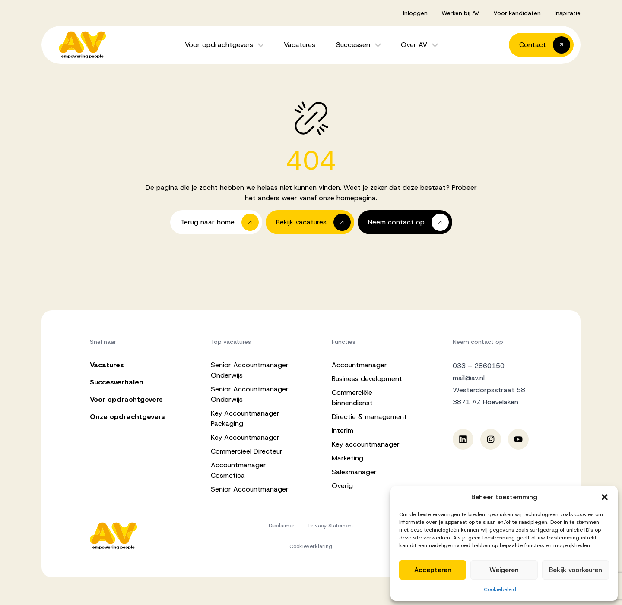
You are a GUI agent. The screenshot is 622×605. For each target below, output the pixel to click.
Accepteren (432, 570)
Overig (342, 485)
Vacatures (299, 44)
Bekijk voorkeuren (575, 570)
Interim (342, 430)
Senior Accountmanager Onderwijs (250, 370)
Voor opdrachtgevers (219, 44)
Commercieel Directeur (246, 451)
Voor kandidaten (517, 13)
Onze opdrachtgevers (127, 416)
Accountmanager (359, 364)
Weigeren (504, 570)
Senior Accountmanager (250, 489)
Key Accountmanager (245, 437)
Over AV (414, 44)
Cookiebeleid (500, 589)
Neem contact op (478, 342)
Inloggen (415, 13)
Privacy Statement (330, 525)
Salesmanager (354, 471)
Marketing (347, 458)
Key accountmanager (366, 444)
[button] (604, 497)
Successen (353, 44)
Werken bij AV (460, 13)
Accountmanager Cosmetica (238, 470)
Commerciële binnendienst (352, 397)
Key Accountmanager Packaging (245, 418)
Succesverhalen (116, 382)
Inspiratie (568, 13)
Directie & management (369, 416)
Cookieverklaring (310, 546)
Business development (367, 378)
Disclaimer (282, 525)
